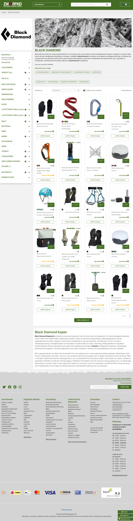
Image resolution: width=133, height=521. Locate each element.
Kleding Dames (6, 430)
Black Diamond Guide (72, 212)
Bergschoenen (6, 415)
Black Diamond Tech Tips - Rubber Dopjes (119, 213)
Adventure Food (29, 411)
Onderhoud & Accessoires (10, 428)
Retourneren (94, 407)
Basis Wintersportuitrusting (54, 407)
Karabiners (71, 424)
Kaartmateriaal (51, 426)
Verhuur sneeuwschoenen (98, 415)
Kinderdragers (50, 433)
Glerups (26, 404)
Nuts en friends (73, 431)
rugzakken (120, 58)
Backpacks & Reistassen (53, 402)
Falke (25, 426)
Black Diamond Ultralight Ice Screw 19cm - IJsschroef (119, 126)
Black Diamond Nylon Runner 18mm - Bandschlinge (68, 126)
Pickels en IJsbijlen (74, 435)
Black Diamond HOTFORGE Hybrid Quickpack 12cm (70, 169)
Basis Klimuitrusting (52, 404)
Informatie (95, 399)
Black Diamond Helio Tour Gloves (45, 299)
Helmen (70, 422)
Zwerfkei (26, 422)
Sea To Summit (28, 430)
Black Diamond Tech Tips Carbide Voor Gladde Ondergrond (70, 256)
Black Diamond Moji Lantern (117, 169)
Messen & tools (73, 429)
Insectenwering (51, 424)
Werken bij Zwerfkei (96, 420)
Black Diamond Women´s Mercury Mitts (70, 299)
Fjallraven (27, 417)
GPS (69, 420)
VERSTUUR (125, 387)
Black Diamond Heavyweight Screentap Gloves (119, 300)
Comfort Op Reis (7, 420)
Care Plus (27, 424)
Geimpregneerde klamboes (76, 416)
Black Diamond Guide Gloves (93, 255)
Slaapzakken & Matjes (9, 417)
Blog (91, 422)
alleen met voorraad (94, 90)
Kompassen (72, 426)
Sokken (4, 404)
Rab (25, 420)
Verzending (93, 409)
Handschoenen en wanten (54, 420)
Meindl (26, 402)
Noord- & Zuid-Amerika (9, 413)
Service (92, 413)
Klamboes (49, 435)
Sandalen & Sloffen (8, 424)
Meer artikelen (83, 320)
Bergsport (5, 407)
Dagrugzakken (50, 413)
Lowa (25, 407)
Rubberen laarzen (73, 437)
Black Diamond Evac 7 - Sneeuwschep (94, 299)
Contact (92, 402)
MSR (25, 413)
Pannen (70, 433)
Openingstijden (95, 404)
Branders (71, 413)
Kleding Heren (6, 422)
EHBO (48, 415)
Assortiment (47, 4)
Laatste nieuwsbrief (96, 428)
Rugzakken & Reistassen (9, 409)
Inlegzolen (49, 422)
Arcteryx (26, 409)
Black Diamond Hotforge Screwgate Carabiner (94, 125)
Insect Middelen (7, 426)
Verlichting (5, 433)
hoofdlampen (39, 60)
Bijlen (47, 409)
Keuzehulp (51, 399)
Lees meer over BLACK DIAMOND (44, 64)
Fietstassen (49, 417)
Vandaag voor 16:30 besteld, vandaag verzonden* (121, 427)
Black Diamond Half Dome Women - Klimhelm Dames (45, 214)
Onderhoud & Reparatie (74, 400)
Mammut (27, 433)
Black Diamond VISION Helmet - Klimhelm (94, 169)
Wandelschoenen (7, 411)
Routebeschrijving (96, 411)
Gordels (70, 418)
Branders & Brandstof (53, 411)
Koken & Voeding (7, 402)
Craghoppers (28, 415)
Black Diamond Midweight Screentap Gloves (45, 125)
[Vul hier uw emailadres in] (104, 387)
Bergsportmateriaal (74, 409)
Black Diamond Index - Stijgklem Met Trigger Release (44, 170)
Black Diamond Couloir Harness (94, 213)
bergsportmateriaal (114, 56)
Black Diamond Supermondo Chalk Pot (44, 255)
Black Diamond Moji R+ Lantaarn (118, 255)
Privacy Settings (66, 510)
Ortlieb (26, 428)
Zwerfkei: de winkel (96, 417)
